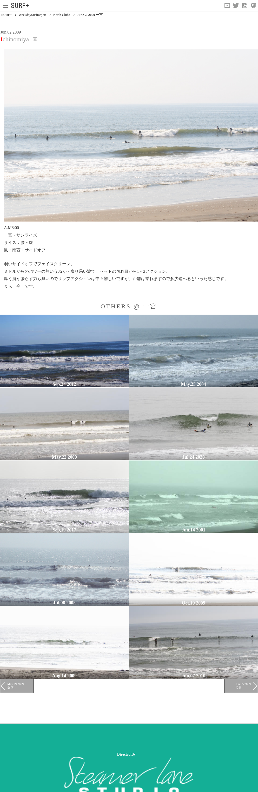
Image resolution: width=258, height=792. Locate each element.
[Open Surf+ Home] (21, 5)
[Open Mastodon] (253, 5)
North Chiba (61, 15)
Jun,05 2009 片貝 (243, 686)
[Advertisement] (94, 738)
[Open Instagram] (245, 5)
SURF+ (6, 15)
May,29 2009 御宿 (15, 686)
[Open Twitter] (236, 5)
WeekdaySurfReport (33, 15)
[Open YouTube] (227, 5)
